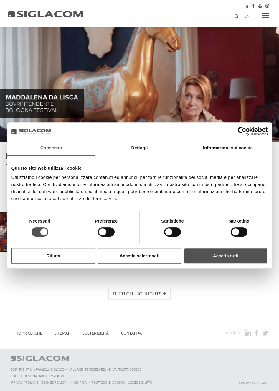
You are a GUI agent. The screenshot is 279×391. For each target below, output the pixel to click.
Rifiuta (53, 255)
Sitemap (62, 333)
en (247, 16)
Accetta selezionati (139, 255)
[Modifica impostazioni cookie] (97, 382)
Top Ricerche (29, 333)
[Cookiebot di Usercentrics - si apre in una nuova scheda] (242, 131)
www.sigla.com (253, 383)
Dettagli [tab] (139, 147)
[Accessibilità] (140, 382)
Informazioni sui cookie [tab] (228, 147)
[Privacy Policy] (24, 382)
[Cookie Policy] (53, 382)
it (254, 16)
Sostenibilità (95, 333)
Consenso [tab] (51, 147)
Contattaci (132, 333)
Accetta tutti (226, 255)
